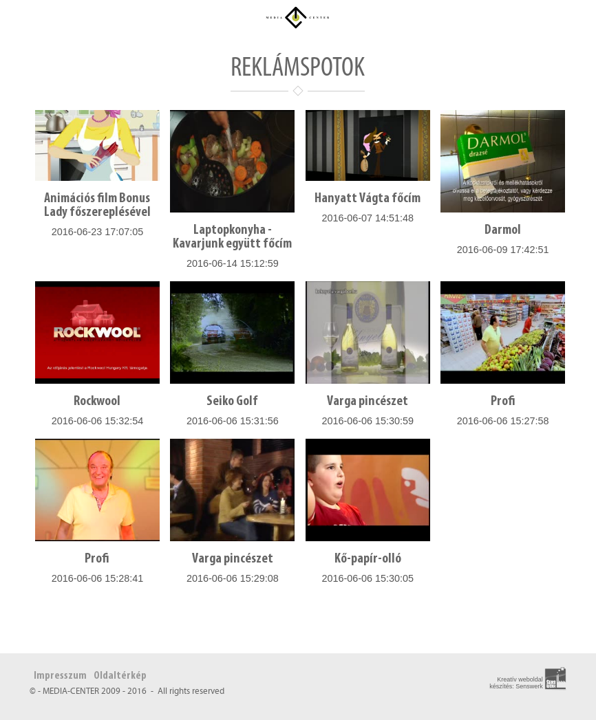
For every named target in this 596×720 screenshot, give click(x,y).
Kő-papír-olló (367, 559)
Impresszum (60, 675)
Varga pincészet (367, 401)
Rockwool (97, 401)
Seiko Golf (232, 401)
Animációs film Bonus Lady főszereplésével (97, 205)
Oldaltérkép (120, 675)
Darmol (503, 230)
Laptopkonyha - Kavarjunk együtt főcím (232, 237)
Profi (503, 401)
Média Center (298, 17)
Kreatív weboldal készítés (516, 683)
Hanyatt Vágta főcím (368, 199)
